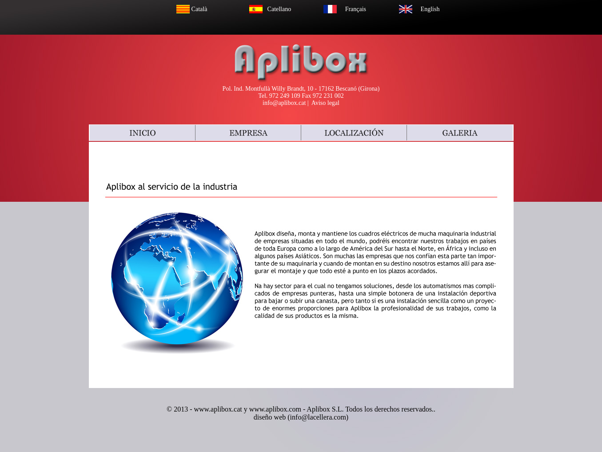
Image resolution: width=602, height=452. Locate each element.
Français (355, 9)
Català (199, 9)
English (430, 9)
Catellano (279, 9)
